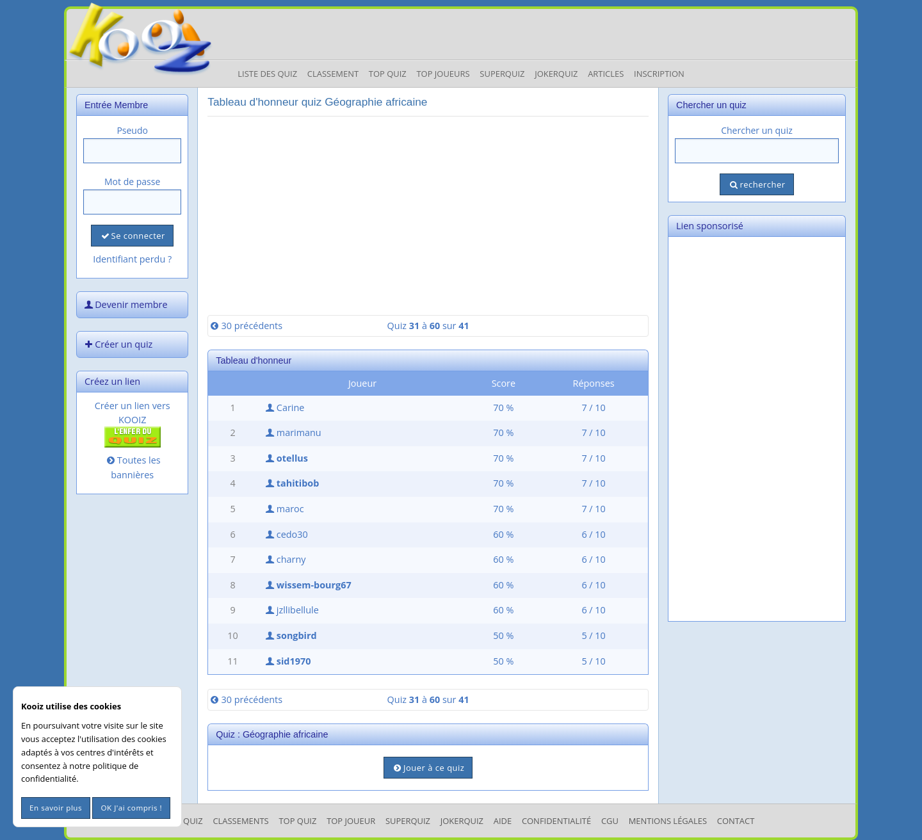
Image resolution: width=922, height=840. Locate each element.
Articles (606, 73)
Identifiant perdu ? (132, 259)
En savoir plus (55, 807)
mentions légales (668, 821)
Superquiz (502, 73)
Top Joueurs (442, 73)
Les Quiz (185, 821)
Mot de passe (132, 181)
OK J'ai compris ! (131, 807)
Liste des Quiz (267, 73)
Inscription (659, 73)
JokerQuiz (556, 73)
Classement (333, 73)
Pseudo (132, 130)
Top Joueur (351, 821)
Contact (736, 821)
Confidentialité (556, 821)
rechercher (756, 184)
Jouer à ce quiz (428, 767)
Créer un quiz (117, 344)
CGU (610, 821)
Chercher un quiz (757, 130)
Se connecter (132, 235)
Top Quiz (388, 73)
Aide (503, 821)
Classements (240, 821)
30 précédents (245, 325)
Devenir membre (125, 304)
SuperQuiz (407, 821)
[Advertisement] (428, 215)
